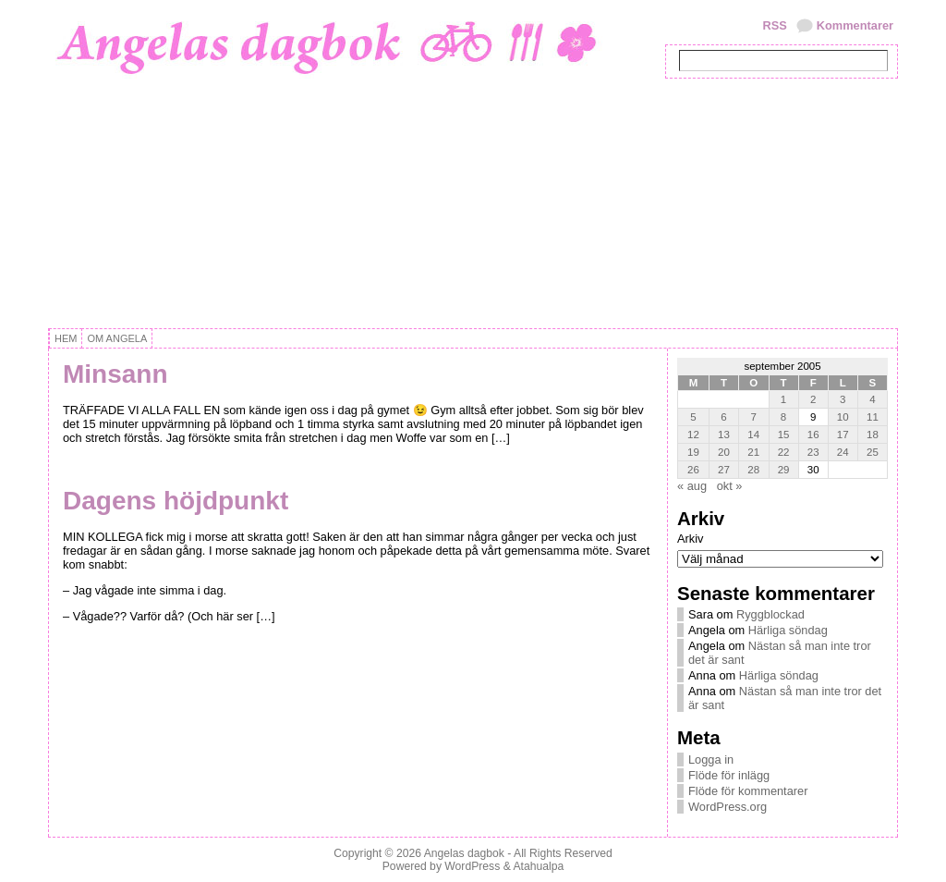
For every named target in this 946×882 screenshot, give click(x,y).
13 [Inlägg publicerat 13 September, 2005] (724, 434)
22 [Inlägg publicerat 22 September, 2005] (784, 452)
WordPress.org (727, 807)
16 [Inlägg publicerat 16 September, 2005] (813, 434)
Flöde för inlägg (729, 775)
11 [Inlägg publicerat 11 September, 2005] (873, 417)
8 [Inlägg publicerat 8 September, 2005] (783, 417)
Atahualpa (538, 866)
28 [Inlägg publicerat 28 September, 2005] (753, 469)
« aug (692, 486)
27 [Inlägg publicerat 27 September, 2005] (724, 469)
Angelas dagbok (464, 853)
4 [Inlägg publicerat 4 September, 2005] (872, 399)
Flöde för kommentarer (747, 791)
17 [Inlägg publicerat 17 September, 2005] (843, 434)
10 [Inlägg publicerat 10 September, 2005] (843, 417)
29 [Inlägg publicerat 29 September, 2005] (784, 469)
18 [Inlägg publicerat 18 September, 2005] (873, 434)
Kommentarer (855, 25)
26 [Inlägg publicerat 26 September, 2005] (693, 469)
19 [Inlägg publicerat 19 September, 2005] (693, 452)
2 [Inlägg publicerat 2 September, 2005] (813, 399)
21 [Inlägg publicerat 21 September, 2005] (753, 452)
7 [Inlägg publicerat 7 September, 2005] (754, 417)
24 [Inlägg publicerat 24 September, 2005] (843, 452)
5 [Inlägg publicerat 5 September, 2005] (693, 417)
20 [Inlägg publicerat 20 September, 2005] (724, 452)
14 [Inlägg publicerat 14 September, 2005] (753, 434)
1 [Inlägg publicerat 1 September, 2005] (783, 399)
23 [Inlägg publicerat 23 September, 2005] (813, 452)
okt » (730, 486)
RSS (774, 25)
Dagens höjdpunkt (175, 500)
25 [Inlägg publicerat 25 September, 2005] (873, 452)
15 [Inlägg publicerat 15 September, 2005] (784, 434)
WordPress (472, 866)
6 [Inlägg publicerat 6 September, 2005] (723, 417)
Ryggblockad (770, 614)
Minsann (115, 374)
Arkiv (690, 538)
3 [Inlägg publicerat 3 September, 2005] (842, 399)
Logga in (711, 759)
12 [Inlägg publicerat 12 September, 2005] (693, 434)
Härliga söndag (788, 630)
